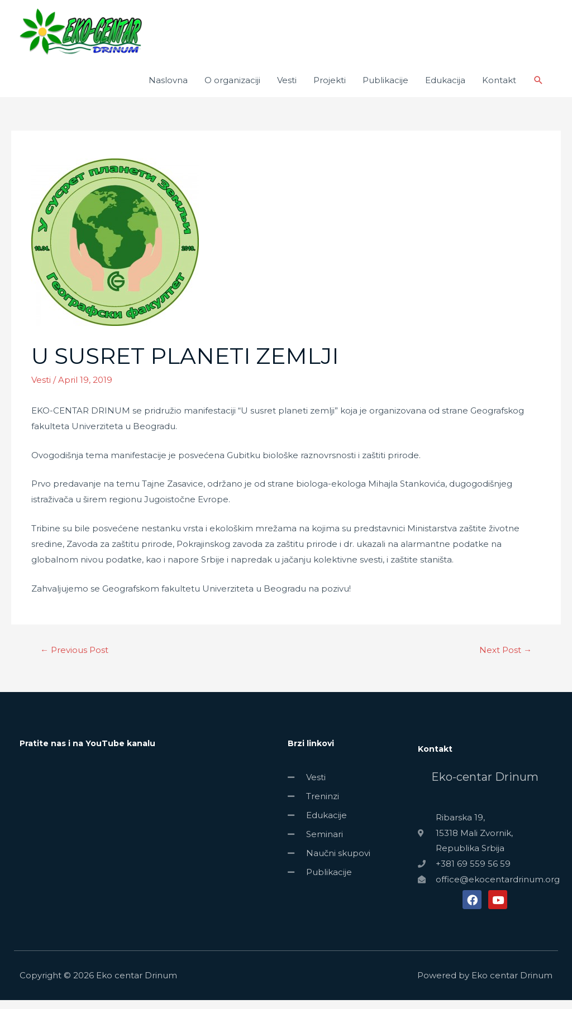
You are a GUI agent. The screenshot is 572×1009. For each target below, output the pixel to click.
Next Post (505, 659)
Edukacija (445, 89)
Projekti (329, 89)
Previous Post (74, 659)
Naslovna (168, 89)
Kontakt (499, 89)
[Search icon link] (538, 89)
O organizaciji (232, 89)
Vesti (287, 89)
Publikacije (385, 89)
